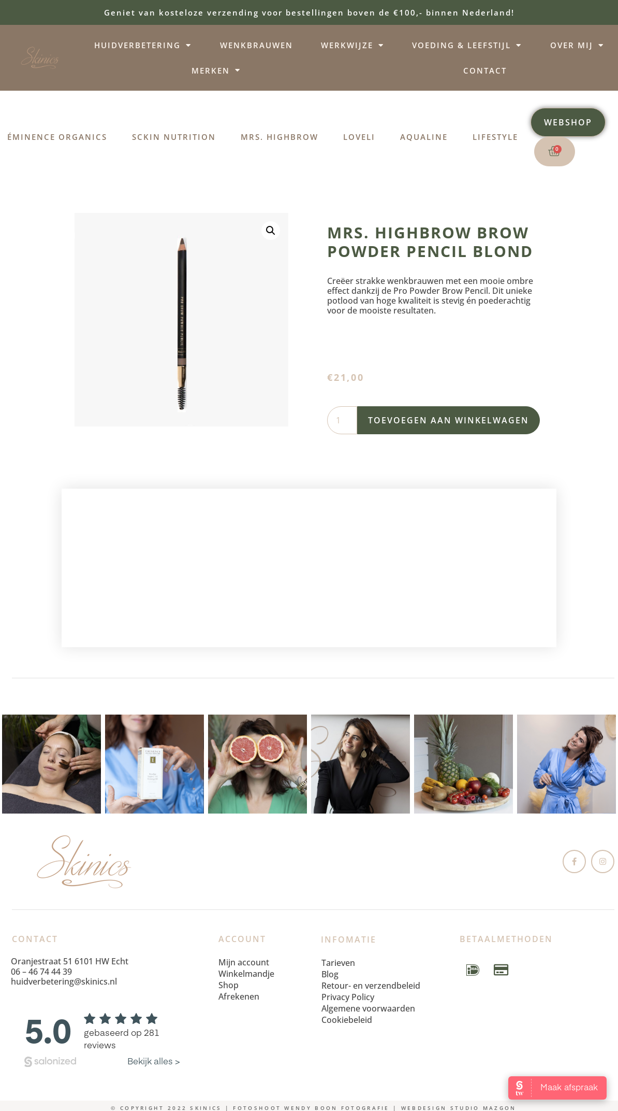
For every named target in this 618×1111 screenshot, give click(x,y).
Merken (216, 70)
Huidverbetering (143, 45)
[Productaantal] (342, 420)
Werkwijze (352, 45)
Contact (485, 70)
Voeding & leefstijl (467, 45)
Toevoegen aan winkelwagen (448, 420)
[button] (270, 230)
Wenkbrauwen (256, 45)
